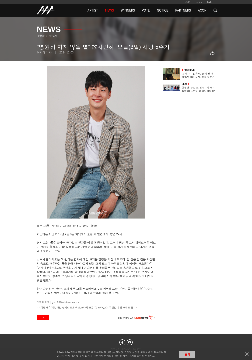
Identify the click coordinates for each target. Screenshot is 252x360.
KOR (209, 2)
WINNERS (128, 10)
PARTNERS (183, 10)
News (53, 36)
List (43, 317)
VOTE (146, 10)
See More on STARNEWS (137, 317)
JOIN (188, 2)
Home (41, 36)
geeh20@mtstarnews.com (66, 302)
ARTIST (93, 10)
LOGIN (199, 2)
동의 (187, 354)
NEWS (109, 10)
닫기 (246, 354)
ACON (202, 10)
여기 (131, 355)
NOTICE (162, 10)
